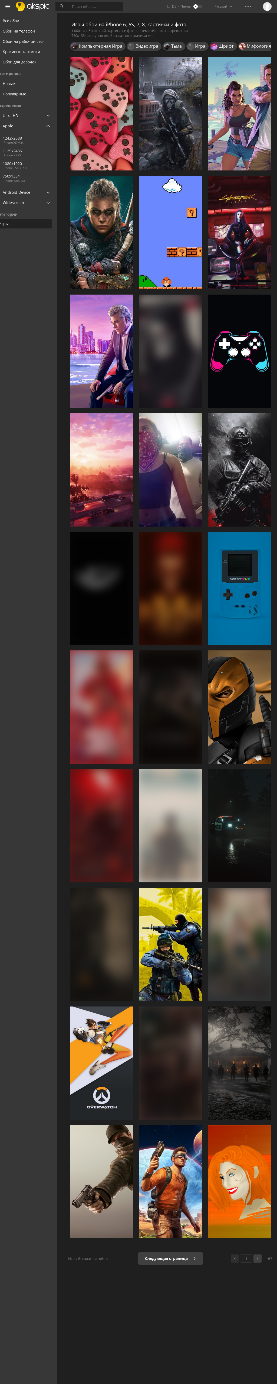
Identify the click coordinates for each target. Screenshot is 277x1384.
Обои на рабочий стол (30, 41)
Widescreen (19, 202)
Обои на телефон (25, 31)
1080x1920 (22, 164)
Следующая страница (172, 1258)
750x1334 (40, 176)
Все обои (17, 20)
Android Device (23, 192)
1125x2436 (22, 151)
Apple (14, 125)
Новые (19, 83)
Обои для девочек (26, 61)
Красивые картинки (27, 51)
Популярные (25, 93)
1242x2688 (22, 138)
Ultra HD (16, 115)
